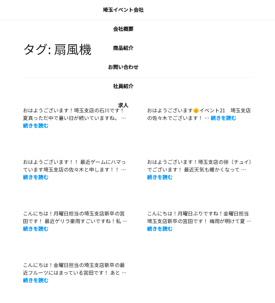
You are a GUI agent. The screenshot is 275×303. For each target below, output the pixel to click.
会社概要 (123, 28)
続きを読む (35, 125)
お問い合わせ (123, 67)
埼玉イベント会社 (123, 9)
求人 (123, 105)
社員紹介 (123, 86)
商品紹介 (123, 48)
